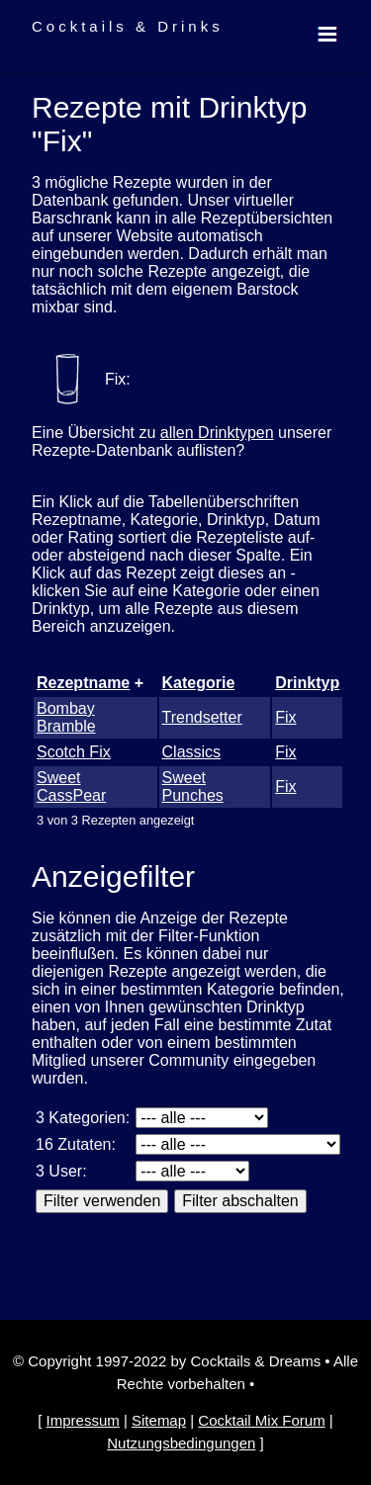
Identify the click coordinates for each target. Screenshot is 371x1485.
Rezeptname (83, 682)
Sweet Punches (193, 786)
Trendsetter (202, 717)
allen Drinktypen (217, 432)
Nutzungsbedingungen (181, 1443)
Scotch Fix (74, 751)
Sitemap (159, 1420)
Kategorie (198, 682)
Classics (192, 751)
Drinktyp (307, 682)
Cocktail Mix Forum (261, 1420)
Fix (285, 717)
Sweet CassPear (71, 786)
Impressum (83, 1420)
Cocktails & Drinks (128, 26)
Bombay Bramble (66, 717)
